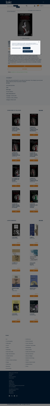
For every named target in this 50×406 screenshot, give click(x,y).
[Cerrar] (39, 42)
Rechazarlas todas (26, 48)
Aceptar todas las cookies (27, 51)
